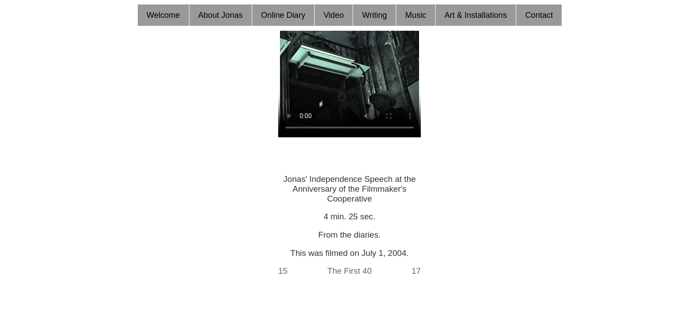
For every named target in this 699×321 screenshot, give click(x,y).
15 (283, 271)
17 (416, 271)
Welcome (163, 15)
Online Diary (283, 15)
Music (415, 15)
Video (334, 15)
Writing (374, 15)
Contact (539, 15)
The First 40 (349, 271)
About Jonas (220, 15)
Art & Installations (475, 15)
